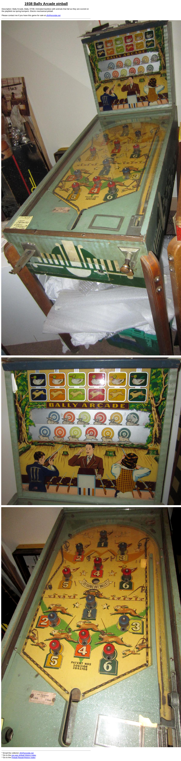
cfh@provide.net (53, 15)
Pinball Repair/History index (24, 757)
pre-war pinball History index (24, 755)
